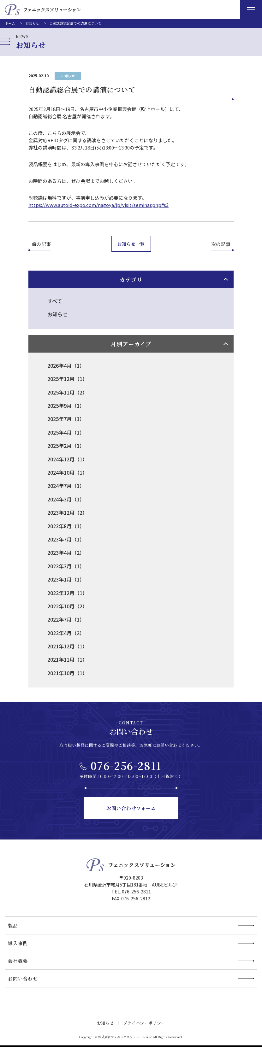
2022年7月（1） (66, 619)
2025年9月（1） (66, 405)
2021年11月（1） (67, 659)
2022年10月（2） (67, 606)
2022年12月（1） (67, 592)
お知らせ (68, 75)
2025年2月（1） (66, 445)
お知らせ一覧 (131, 244)
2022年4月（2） (66, 632)
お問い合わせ (23, 978)
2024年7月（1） (66, 485)
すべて (54, 300)
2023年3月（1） (66, 566)
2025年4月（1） (66, 432)
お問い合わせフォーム (131, 808)
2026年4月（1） (66, 365)
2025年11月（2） (67, 392)
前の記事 (41, 244)
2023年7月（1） (66, 539)
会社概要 (18, 960)
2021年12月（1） (67, 646)
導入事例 (18, 943)
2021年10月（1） (67, 673)
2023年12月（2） (67, 512)
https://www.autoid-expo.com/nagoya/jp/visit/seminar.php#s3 (98, 205)
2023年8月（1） (66, 526)
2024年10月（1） (67, 472)
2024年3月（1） (66, 499)
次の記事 (221, 244)
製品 (13, 925)
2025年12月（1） (67, 378)
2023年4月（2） (66, 552)
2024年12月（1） (67, 459)
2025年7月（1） (66, 418)
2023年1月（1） (66, 579)
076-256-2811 (126, 765)
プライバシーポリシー (144, 1023)
